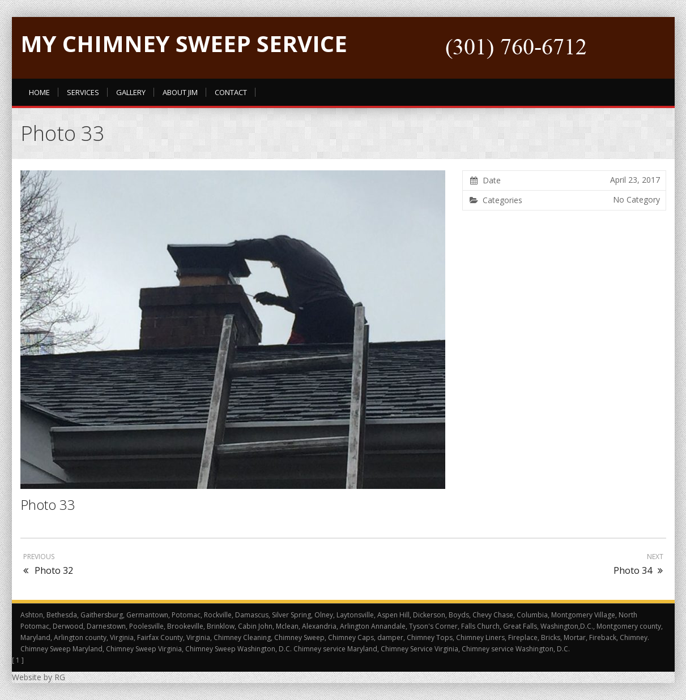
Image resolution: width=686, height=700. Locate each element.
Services (83, 92)
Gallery (131, 92)
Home (39, 92)
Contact (231, 92)
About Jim (180, 92)
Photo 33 (47, 504)
